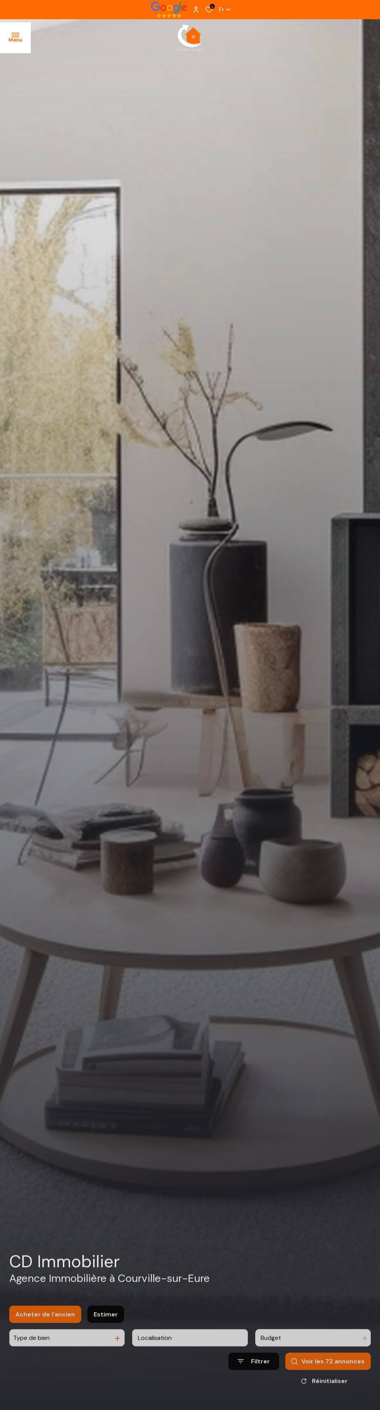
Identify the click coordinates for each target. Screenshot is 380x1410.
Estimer (106, 1325)
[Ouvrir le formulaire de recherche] (253, 1372)
